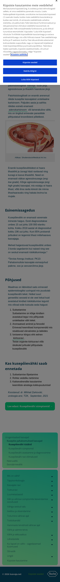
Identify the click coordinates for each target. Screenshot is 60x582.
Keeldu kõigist (30, 69)
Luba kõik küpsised (30, 77)
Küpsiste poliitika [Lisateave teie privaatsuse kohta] (19, 52)
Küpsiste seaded (30, 60)
